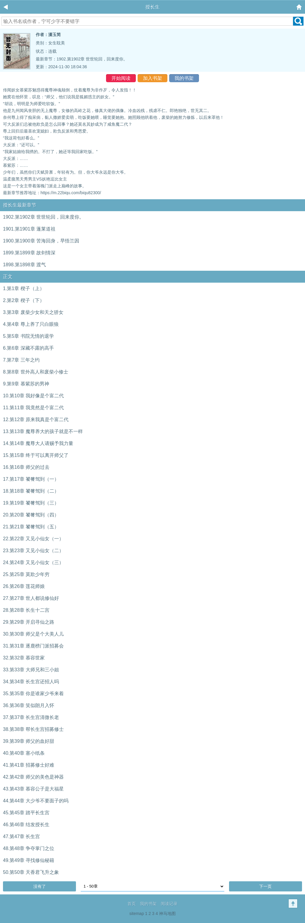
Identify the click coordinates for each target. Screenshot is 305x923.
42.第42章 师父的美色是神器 (33, 776)
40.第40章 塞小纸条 (24, 753)
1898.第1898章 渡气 (24, 264)
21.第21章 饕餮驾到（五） (31, 526)
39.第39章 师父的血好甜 (28, 741)
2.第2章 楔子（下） (23, 300)
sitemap (136, 913)
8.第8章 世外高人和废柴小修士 (35, 371)
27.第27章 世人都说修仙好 (31, 598)
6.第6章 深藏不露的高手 (28, 348)
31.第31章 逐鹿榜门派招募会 (33, 645)
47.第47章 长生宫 (21, 836)
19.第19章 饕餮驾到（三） (31, 502)
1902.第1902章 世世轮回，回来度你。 (92, 59)
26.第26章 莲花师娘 (24, 586)
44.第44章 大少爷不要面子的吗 (36, 800)
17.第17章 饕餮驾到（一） (31, 479)
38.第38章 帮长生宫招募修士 (33, 729)
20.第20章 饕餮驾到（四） (31, 514)
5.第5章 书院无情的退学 (28, 336)
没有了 (39, 886)
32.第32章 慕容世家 (24, 657)
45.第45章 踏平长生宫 (26, 812)
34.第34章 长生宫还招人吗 (31, 681)
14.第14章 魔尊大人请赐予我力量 (38, 443)
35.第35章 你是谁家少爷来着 (33, 693)
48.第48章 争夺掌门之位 (28, 848)
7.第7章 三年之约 (21, 359)
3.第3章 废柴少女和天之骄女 (33, 312)
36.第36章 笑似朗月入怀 (28, 705)
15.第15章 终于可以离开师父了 (36, 455)
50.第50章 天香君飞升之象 (31, 872)
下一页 (265, 886)
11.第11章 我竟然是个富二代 (33, 407)
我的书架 (184, 78)
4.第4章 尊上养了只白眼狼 (31, 324)
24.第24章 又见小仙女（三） (33, 562)
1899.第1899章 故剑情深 (29, 252)
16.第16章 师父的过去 (26, 467)
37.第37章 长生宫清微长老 (31, 717)
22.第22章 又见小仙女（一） (33, 538)
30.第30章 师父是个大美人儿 (33, 633)
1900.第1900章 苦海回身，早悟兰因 (41, 240)
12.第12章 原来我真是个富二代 (36, 419)
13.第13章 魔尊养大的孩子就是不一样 (43, 431)
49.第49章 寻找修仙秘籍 (28, 860)
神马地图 (167, 913)
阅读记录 (169, 903)
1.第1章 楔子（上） (23, 288)
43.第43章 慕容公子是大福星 (33, 788)
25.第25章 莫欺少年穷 (26, 574)
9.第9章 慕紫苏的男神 (26, 383)
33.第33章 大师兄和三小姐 (31, 669)
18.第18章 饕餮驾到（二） (31, 491)
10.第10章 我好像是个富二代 (33, 395)
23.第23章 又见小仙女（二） (33, 550)
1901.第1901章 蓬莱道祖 (29, 228)
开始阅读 (120, 78)
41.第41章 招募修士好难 (28, 765)
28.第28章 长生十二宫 (26, 610)
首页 (131, 903)
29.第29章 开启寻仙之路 (28, 622)
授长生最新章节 (19, 205)
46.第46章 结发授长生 (26, 824)
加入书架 (152, 78)
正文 (8, 276)
